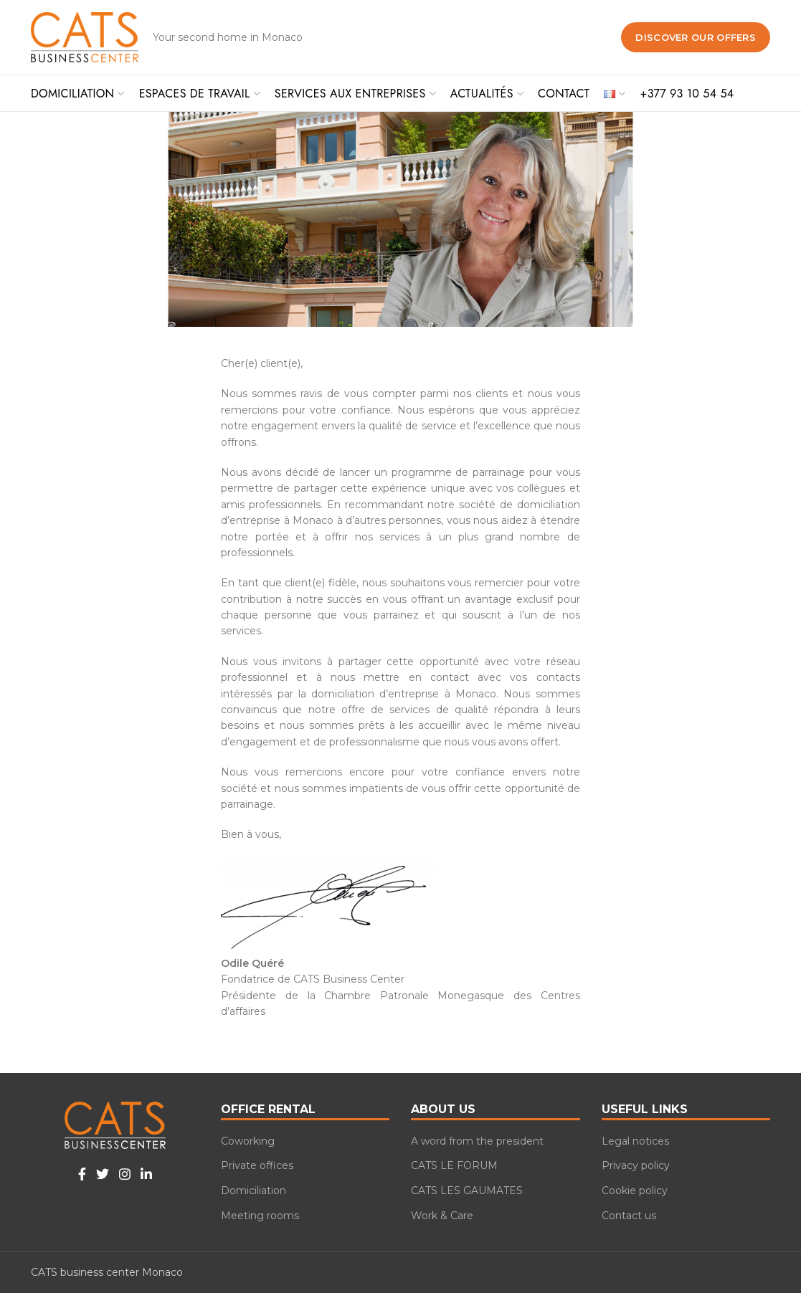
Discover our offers (695, 37)
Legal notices (635, 1141)
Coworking (248, 1141)
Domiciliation (253, 1190)
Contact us (629, 1215)
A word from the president (477, 1141)
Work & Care (442, 1215)
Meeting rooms (260, 1215)
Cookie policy (635, 1190)
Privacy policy (636, 1165)
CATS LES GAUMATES (467, 1190)
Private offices (257, 1165)
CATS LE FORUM (454, 1165)
